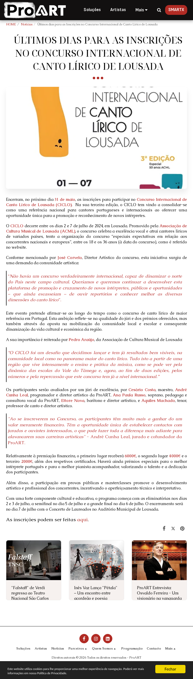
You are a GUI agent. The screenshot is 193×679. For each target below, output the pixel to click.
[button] (159, 10)
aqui (82, 519)
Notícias (26, 24)
